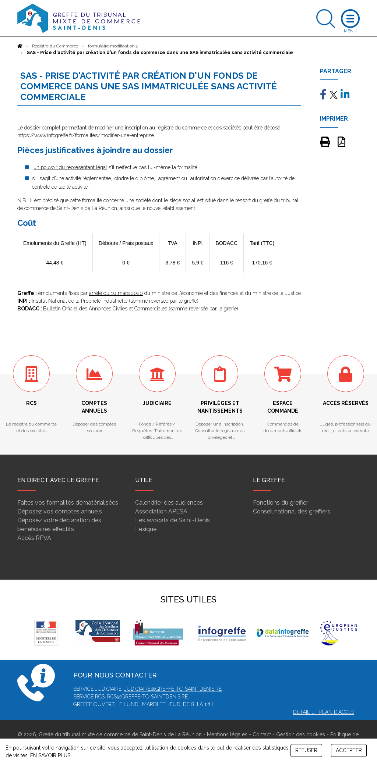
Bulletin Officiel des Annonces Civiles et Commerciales (105, 309)
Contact (262, 734)
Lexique (145, 529)
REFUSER (306, 750)
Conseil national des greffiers (291, 511)
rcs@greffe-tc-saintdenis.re (147, 697)
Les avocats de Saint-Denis (172, 520)
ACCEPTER (349, 750)
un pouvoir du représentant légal (70, 167)
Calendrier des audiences (169, 502)
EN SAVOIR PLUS (50, 755)
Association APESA (161, 511)
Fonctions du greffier (280, 502)
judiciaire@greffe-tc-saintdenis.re (173, 689)
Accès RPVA (34, 537)
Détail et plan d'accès (323, 712)
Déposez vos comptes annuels (59, 511)
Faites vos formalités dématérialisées (67, 502)
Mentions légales (227, 734)
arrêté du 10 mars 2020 (116, 293)
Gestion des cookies (300, 734)
